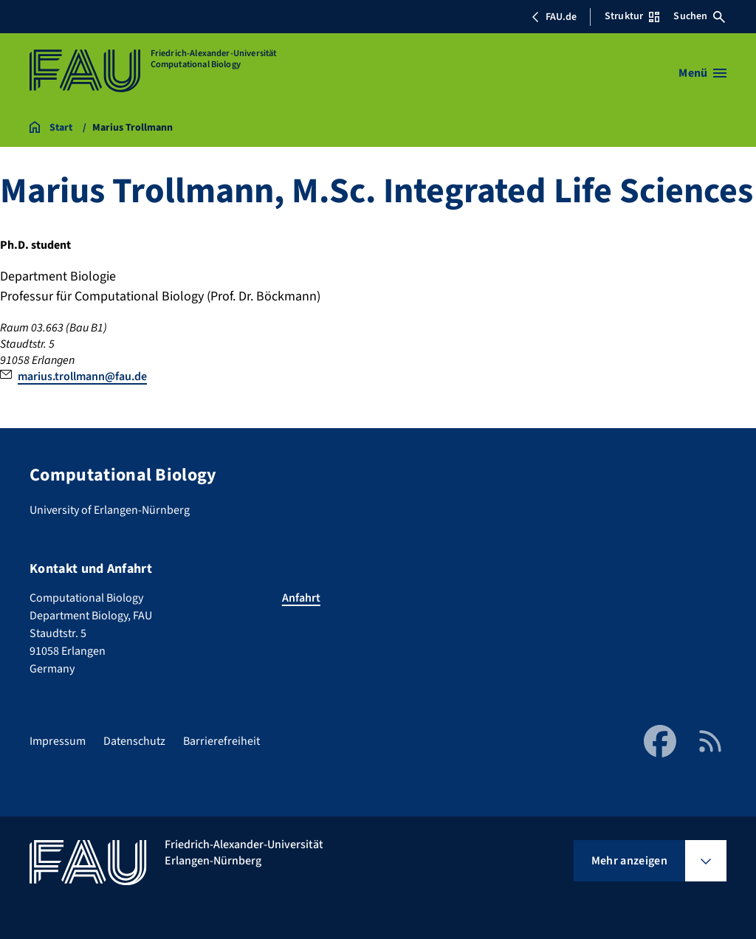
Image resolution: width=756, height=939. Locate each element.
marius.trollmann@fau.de (82, 376)
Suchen (699, 16)
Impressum (58, 741)
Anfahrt (301, 598)
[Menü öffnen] (702, 73)
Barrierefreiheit (221, 741)
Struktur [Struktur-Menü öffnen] (632, 16)
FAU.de (554, 17)
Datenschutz (134, 741)
